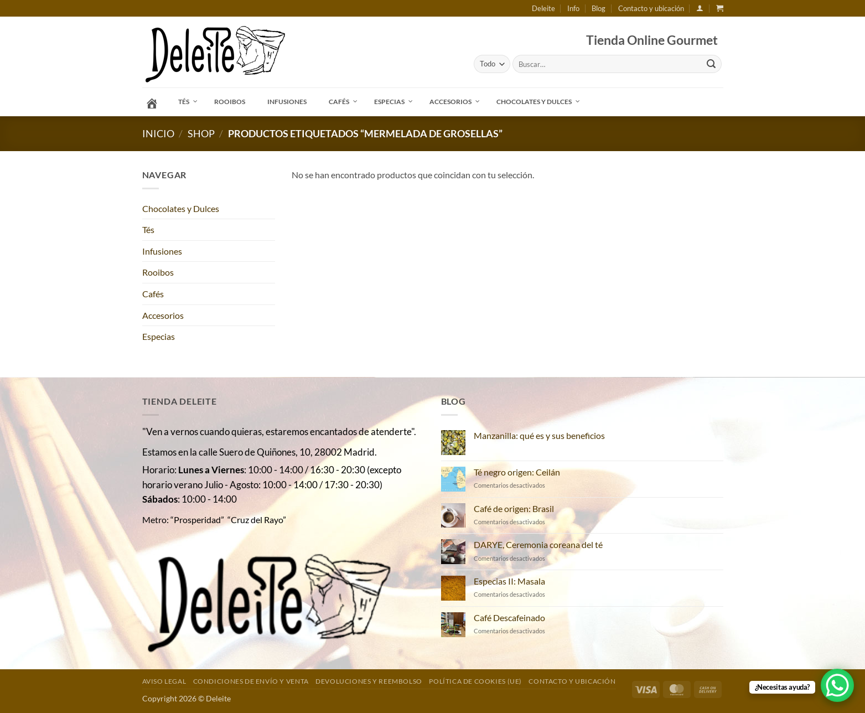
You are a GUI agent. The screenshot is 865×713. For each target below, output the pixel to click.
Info (573, 8)
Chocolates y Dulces (180, 208)
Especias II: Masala (509, 581)
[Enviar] (711, 64)
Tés (148, 229)
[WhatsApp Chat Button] (837, 685)
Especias (158, 336)
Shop (201, 133)
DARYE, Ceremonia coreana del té (538, 544)
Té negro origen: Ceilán (517, 472)
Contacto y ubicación (651, 8)
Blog (598, 8)
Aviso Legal (164, 681)
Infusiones (162, 251)
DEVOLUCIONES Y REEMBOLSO (368, 681)
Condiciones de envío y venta (251, 681)
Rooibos (158, 272)
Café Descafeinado (509, 617)
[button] (699, 8)
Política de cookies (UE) (475, 681)
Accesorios (163, 315)
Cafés (153, 293)
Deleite (543, 8)
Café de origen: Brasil (514, 508)
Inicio (158, 133)
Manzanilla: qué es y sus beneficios (539, 435)
